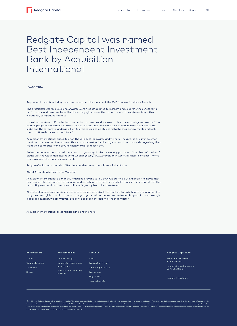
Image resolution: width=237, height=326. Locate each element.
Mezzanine (31, 267)
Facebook (182, 277)
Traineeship (95, 271)
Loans (29, 258)
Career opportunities (99, 267)
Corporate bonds (35, 262)
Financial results (97, 280)
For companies (146, 10)
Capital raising (65, 258)
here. (93, 211)
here (80, 309)
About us (178, 10)
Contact (194, 10)
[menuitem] (207, 10)
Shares (29, 271)
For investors (124, 10)
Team (163, 10)
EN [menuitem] (207, 10)
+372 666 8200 (175, 268)
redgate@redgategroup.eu (180, 265)
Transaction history (99, 262)
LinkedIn (171, 277)
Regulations (95, 276)
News (92, 258)
